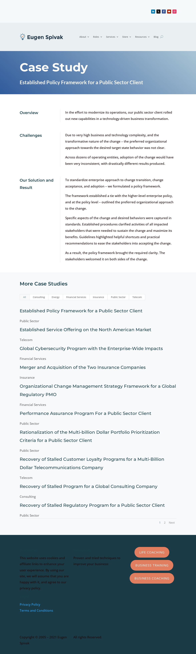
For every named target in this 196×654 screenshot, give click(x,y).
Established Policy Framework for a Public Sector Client (80, 310)
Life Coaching (151, 552)
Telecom (137, 297)
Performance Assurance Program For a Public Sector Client (85, 413)
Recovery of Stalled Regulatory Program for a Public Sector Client (91, 505)
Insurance (98, 297)
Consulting (39, 297)
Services (110, 36)
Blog (156, 36)
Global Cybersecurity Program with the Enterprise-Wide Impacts (90, 348)
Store (125, 36)
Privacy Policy (30, 604)
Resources (141, 36)
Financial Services (76, 297)
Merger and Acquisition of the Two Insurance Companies (82, 367)
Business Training (151, 565)
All (24, 297)
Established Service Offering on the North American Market (85, 329)
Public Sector (118, 297)
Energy (55, 297)
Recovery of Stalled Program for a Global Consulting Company (88, 486)
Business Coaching (151, 578)
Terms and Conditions (36, 610)
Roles (96, 36)
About (82, 36)
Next (172, 522)
